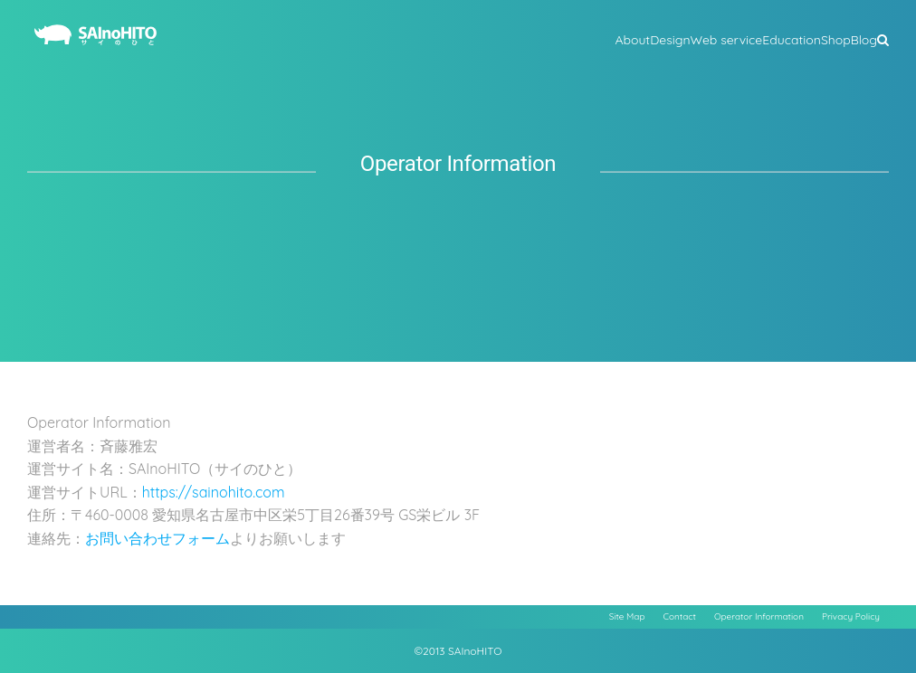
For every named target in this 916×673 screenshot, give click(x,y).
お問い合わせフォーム (157, 538)
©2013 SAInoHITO (458, 651)
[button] (883, 38)
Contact (679, 616)
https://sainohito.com (213, 492)
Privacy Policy (851, 616)
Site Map (627, 616)
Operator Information (759, 616)
